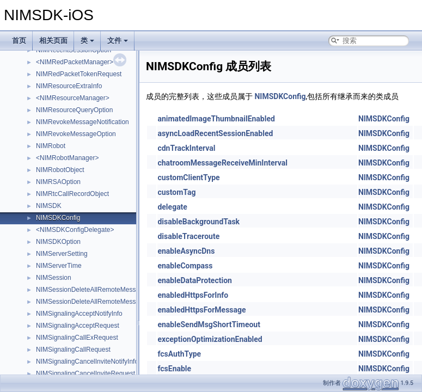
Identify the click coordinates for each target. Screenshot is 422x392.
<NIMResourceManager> (72, 98)
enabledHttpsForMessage (201, 309)
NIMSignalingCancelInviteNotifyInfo (87, 361)
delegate (172, 207)
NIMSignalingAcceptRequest (77, 325)
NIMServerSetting (62, 254)
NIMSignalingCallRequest (73, 349)
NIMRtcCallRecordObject (72, 194)
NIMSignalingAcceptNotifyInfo (79, 313)
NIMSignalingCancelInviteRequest (85, 373)
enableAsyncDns (186, 251)
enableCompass (184, 265)
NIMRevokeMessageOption (76, 134)
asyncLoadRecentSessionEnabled (215, 133)
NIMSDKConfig (58, 218)
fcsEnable (174, 368)
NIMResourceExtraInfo (69, 86)
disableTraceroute (188, 236)
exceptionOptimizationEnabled (209, 339)
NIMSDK (49, 206)
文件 (117, 40)
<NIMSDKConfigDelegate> (75, 230)
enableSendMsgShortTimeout (208, 324)
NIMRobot (50, 146)
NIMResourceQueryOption (74, 110)
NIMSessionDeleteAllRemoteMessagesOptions (104, 301)
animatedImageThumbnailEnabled (215, 118)
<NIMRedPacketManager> (74, 62)
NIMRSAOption (58, 182)
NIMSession (53, 277)
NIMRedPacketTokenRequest (78, 74)
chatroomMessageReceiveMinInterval (222, 162)
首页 (19, 40)
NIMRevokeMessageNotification (82, 122)
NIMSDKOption (58, 242)
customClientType (188, 177)
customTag (176, 192)
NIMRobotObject (60, 170)
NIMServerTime (59, 266)
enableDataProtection (194, 280)
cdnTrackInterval (186, 148)
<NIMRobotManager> (67, 158)
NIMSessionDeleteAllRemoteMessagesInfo (98, 289)
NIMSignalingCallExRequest (77, 337)
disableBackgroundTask (198, 221)
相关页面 (53, 40)
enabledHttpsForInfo (192, 295)
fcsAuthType (179, 354)
